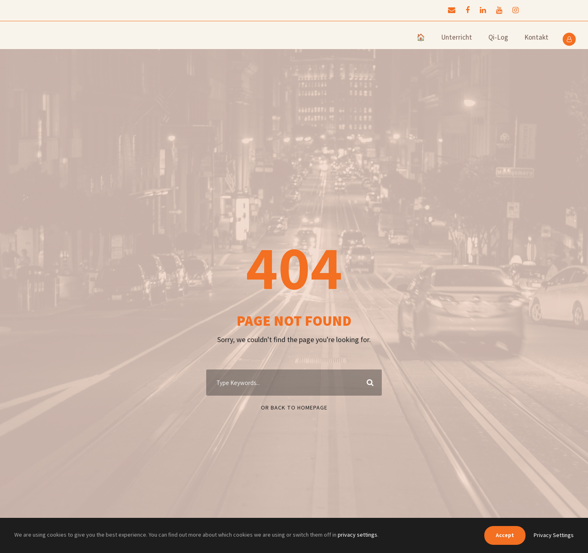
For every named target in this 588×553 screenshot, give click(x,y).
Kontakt (536, 37)
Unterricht (456, 37)
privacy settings (357, 534)
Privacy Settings (554, 535)
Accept (505, 535)
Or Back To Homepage (294, 407)
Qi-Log (498, 37)
